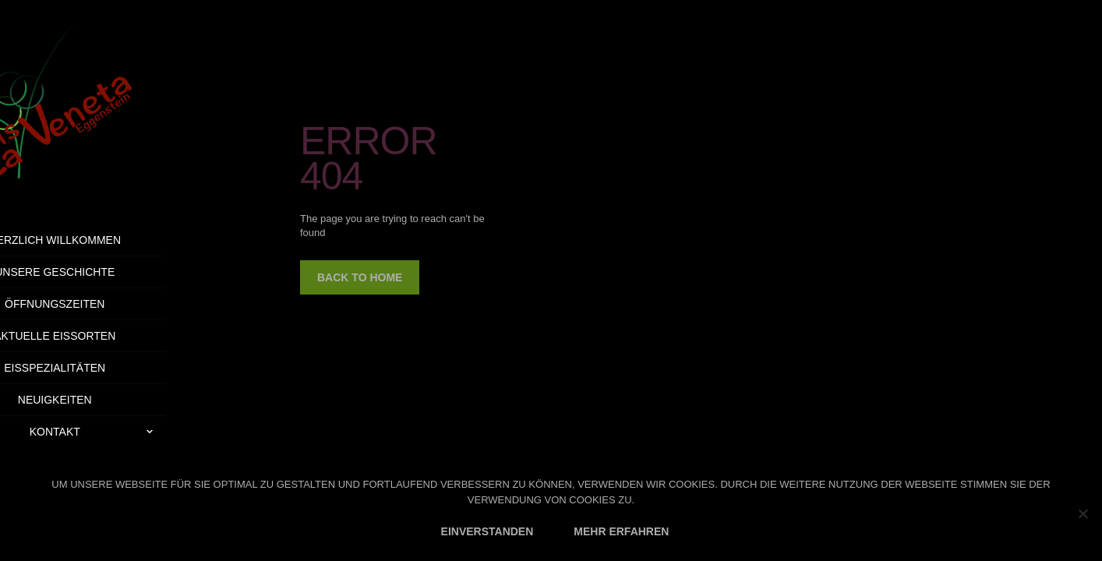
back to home (359, 277)
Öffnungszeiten (110, 304)
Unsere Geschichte (110, 272)
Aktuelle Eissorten (110, 336)
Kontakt (153, 431)
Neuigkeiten (110, 399)
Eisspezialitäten (110, 368)
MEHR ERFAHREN (621, 531)
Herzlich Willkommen (110, 240)
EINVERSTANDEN (487, 531)
